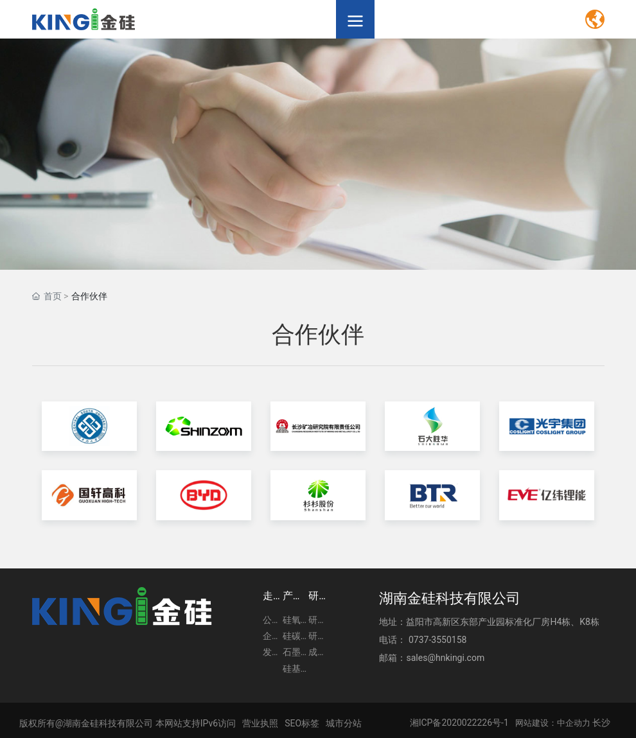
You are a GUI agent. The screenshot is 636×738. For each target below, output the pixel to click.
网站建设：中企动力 (552, 723)
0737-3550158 (437, 640)
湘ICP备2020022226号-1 (459, 722)
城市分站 (344, 723)
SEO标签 (302, 723)
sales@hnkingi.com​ (445, 658)
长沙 (601, 722)
